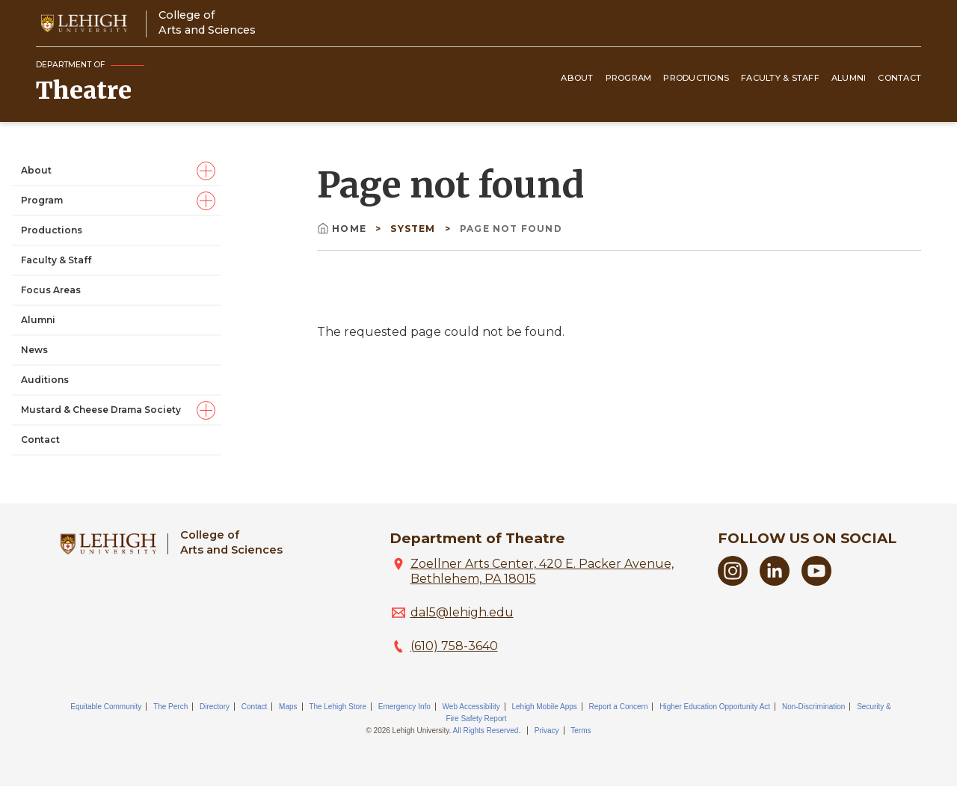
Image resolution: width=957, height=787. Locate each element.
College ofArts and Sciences (207, 22)
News (34, 349)
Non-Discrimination (813, 706)
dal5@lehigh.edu (462, 612)
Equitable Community (105, 706)
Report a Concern (618, 706)
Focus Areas (51, 289)
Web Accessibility (471, 706)
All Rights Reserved (486, 730)
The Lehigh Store (337, 706)
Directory (215, 706)
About (577, 78)
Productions (696, 78)
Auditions (45, 379)
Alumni (849, 78)
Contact (899, 78)
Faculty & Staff (780, 78)
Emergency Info (404, 706)
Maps (288, 706)
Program (629, 78)
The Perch (170, 706)
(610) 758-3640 (454, 646)
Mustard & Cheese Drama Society (101, 409)
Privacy (547, 730)
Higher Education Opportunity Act (714, 706)
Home (343, 228)
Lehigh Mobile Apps (543, 706)
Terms (580, 730)
